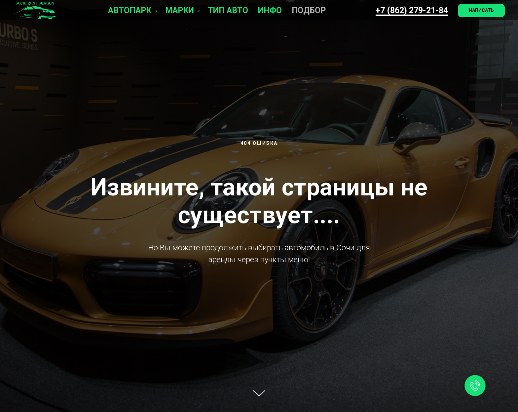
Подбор (309, 10)
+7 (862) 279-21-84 (412, 10)
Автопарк (130, 10)
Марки (180, 10)
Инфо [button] (270, 10)
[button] (481, 10)
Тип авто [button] (228, 10)
